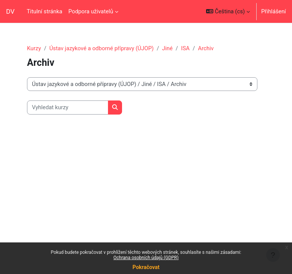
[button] (228, 11)
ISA (185, 48)
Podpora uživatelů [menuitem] (90, 11)
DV (10, 11)
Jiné (167, 48)
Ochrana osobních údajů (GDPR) (145, 257)
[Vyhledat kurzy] (67, 107)
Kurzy (34, 48)
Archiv (206, 48)
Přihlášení (273, 11)
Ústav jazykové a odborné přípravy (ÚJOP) (101, 48)
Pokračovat (145, 267)
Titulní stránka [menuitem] (44, 11)
